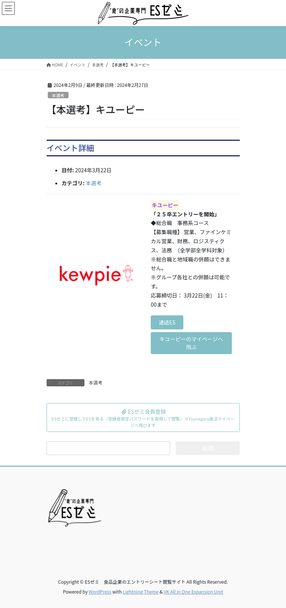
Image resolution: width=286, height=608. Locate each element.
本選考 (58, 95)
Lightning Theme (141, 591)
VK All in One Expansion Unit (193, 591)
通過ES (167, 322)
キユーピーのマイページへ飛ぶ (191, 343)
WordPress (100, 591)
